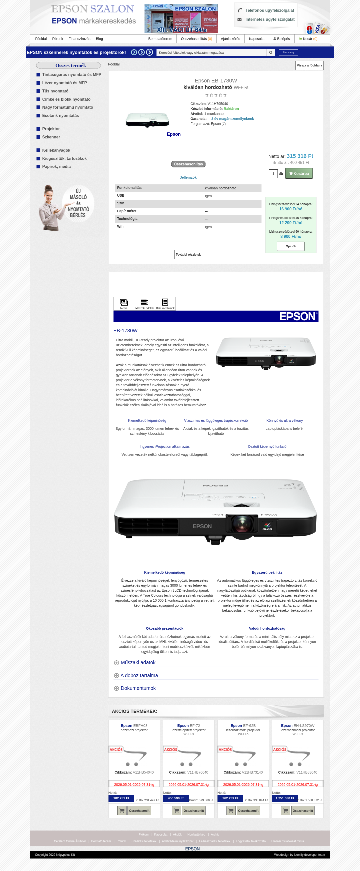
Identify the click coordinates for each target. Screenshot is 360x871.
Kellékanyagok (56, 150)
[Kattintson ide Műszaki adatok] (144, 304)
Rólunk (57, 39)
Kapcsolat (256, 39)
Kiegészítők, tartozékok (64, 158)
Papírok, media (56, 166)
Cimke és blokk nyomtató (66, 99)
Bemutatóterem (160, 39)
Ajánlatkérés (230, 39)
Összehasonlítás (196, 39)
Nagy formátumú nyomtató (67, 107)
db (281, 174)
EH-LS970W (304, 725)
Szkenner (51, 137)
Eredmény (288, 52)
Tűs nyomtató (55, 91)
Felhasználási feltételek (214, 841)
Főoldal (41, 39)
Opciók (291, 246)
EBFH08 (140, 725)
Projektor (51, 129)
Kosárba (299, 173)
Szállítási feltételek (144, 841)
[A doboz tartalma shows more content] (136, 675)
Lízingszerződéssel (290, 206)
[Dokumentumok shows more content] (135, 688)
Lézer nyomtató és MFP (64, 83)
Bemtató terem (101, 841)
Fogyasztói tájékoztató (251, 841)
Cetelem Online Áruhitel (70, 841)
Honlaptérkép (196, 834)
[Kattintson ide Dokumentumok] (165, 304)
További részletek (188, 254)
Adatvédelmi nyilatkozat (178, 841)
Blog (99, 39)
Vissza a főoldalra (309, 65)
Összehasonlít (139, 811)
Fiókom (143, 834)
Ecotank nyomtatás (60, 115)
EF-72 (195, 725)
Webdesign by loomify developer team (299, 855)
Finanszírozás (79, 39)
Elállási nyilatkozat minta (287, 841)
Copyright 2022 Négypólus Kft (55, 855)
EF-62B (249, 725)
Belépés (282, 39)
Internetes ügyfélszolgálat (270, 19)
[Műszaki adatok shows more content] (135, 662)
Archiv (215, 834)
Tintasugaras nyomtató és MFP (71, 74)
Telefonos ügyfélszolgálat (270, 10)
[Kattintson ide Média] (124, 304)
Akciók (177, 834)
